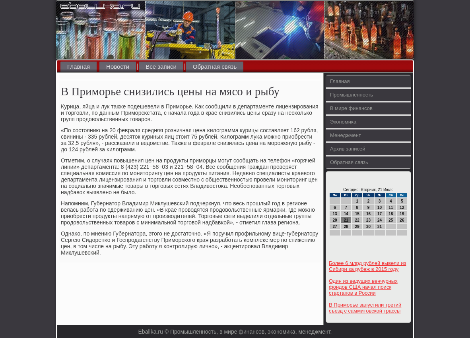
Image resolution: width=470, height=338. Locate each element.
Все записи (161, 66)
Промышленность (351, 95)
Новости (117, 66)
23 (368, 220)
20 (335, 220)
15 (357, 214)
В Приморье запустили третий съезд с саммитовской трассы (365, 308)
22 (357, 220)
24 (379, 220)
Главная (78, 66)
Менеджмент (345, 135)
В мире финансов (351, 108)
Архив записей (347, 149)
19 (402, 214)
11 (390, 207)
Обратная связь (215, 66)
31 (379, 226)
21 (346, 220)
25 (390, 220)
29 (357, 226)
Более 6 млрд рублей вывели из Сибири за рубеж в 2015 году (367, 266)
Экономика (343, 122)
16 (368, 214)
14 (346, 214)
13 (335, 214)
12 (402, 207)
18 (390, 214)
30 (368, 226)
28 (346, 226)
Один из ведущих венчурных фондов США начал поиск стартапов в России (363, 287)
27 (335, 226)
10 (379, 207)
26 (402, 220)
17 (379, 214)
